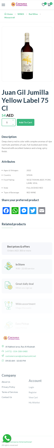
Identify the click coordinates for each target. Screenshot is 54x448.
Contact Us (7, 411)
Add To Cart (25, 122)
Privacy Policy (8, 401)
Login (31, 401)
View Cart (33, 412)
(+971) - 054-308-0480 (16, 360)
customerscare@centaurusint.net (20, 365)
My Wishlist (34, 417)
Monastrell (9, 17)
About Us (6, 396)
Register (33, 407)
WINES (21, 14)
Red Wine (33, 14)
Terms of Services (10, 406)
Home (8, 14)
